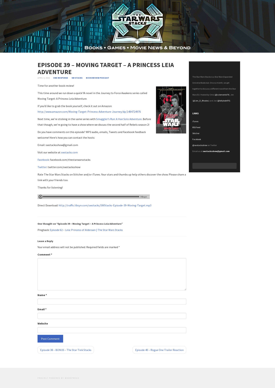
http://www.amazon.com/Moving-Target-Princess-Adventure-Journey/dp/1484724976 (89, 111)
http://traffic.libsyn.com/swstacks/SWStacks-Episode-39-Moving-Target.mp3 (105, 205)
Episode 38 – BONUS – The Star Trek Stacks (65, 350)
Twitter (42, 167)
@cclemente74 (222, 94)
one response (60, 78)
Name (42, 295)
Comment (45, 254)
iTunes (195, 121)
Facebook (43, 159)
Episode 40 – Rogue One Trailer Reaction (159, 350)
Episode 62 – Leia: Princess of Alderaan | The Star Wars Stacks (86, 230)
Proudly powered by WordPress (58, 378)
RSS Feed (196, 127)
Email (42, 309)
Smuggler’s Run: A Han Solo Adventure (119, 119)
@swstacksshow (199, 145)
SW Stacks (77, 78)
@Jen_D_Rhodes (200, 100)
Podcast (104, 78)
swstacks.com (69, 152)
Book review (92, 78)
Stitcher (195, 133)
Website (43, 323)
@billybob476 (224, 100)
